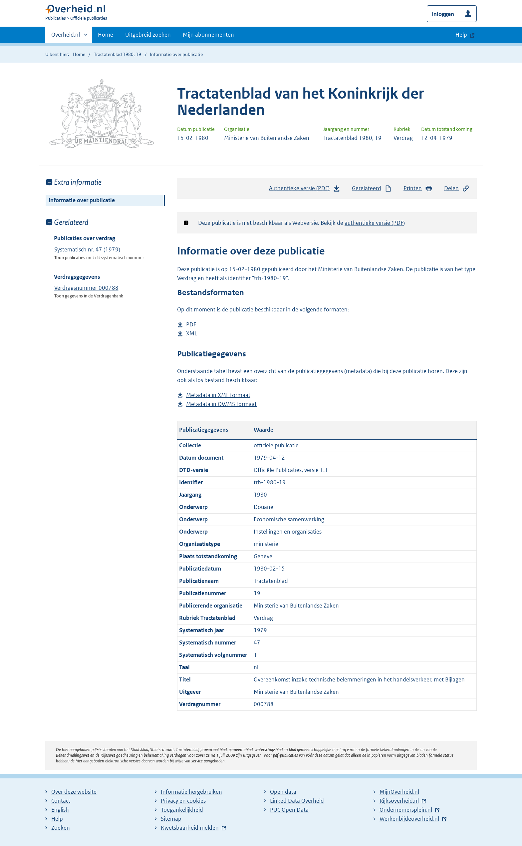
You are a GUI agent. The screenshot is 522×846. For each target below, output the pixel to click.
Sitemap (171, 818)
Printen (417, 188)
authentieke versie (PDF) (375, 222)
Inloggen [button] (443, 14)
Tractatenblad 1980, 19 (117, 54)
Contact (60, 800)
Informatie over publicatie (82, 200)
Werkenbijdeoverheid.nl (409, 818)
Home (105, 34)
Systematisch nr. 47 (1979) (87, 249)
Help (57, 818)
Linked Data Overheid (297, 800)
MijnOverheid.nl (399, 791)
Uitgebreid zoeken (148, 34)
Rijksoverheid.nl (399, 800)
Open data (283, 791)
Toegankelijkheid (182, 809)
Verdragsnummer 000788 (86, 287)
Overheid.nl (65, 36)
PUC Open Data (289, 809)
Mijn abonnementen (208, 34)
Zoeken (60, 827)
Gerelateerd (372, 188)
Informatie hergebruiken (191, 791)
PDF (191, 324)
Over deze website (74, 791)
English (60, 809)
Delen (456, 188)
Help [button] (461, 34)
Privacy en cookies (183, 800)
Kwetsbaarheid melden (190, 827)
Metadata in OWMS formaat (221, 404)
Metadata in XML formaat (218, 395)
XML (191, 333)
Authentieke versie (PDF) (304, 190)
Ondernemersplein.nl (406, 809)
